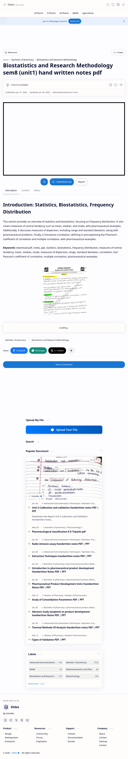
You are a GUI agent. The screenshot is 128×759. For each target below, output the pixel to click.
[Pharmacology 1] (75, 527)
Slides (11, 4)
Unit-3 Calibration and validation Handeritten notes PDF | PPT (65, 509)
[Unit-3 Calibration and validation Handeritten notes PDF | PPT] (64, 478)
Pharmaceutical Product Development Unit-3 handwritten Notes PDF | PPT (65, 585)
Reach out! (74, 21)
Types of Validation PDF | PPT (49, 639)
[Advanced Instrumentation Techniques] (62, 503)
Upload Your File (64, 430)
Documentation (75, 737)
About (102, 733)
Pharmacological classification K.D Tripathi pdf (59, 531)
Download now (62, 181)
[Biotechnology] (82, 676)
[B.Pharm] (39, 13)
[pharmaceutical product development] (84, 563)
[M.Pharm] (64, 13)
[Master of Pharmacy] (55, 595)
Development (11, 737)
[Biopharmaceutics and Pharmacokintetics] (82, 669)
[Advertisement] (58, 35)
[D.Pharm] (51, 13)
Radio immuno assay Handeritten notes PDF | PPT (61, 543)
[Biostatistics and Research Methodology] (50, 340)
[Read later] (110, 85)
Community (42, 733)
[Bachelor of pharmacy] (15, 340)
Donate (71, 741)
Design (8, 733)
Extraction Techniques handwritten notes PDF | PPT (62, 556)
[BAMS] (75, 13)
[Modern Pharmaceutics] (76, 595)
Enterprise (10, 741)
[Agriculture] (87, 13)
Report (81, 181)
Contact (71, 733)
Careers (103, 745)
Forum (39, 737)
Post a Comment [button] (64, 364)
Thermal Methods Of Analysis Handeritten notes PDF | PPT (66, 627)
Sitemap (103, 741)
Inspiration (41, 741)
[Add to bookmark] (99, 460)
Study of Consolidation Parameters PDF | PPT (58, 599)
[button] (4, 4)
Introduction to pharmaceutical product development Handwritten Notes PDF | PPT (63, 570)
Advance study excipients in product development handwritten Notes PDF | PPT (61, 613)
